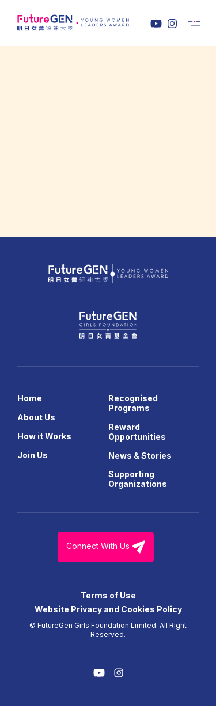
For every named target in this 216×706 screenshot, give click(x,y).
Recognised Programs (133, 403)
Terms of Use (108, 595)
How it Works (44, 436)
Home (29, 398)
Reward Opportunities (137, 432)
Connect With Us (105, 547)
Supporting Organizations (137, 479)
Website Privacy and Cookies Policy (108, 609)
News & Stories (140, 456)
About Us (36, 417)
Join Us (32, 455)
